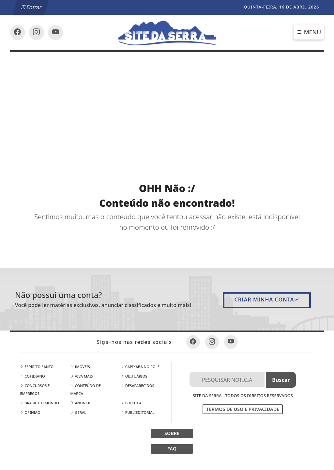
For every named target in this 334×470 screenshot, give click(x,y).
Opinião (30, 412)
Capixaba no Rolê (140, 366)
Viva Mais (81, 376)
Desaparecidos (137, 385)
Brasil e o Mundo (39, 402)
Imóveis (80, 366)
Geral (78, 412)
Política (131, 402)
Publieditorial (138, 412)
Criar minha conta (266, 299)
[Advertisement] (167, 101)
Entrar (30, 7)
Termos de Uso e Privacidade (242, 409)
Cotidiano (32, 376)
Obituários (134, 376)
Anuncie (80, 402)
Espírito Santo (36, 366)
